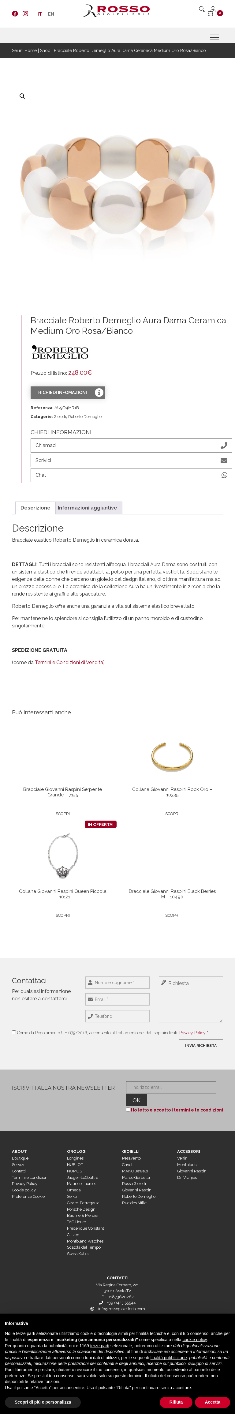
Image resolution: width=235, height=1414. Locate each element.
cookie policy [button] (194, 1339)
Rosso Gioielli (134, 1173)
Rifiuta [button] (176, 1402)
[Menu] (215, 37)
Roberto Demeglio (85, 416)
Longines (75, 1147)
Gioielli (60, 416)
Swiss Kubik (78, 1243)
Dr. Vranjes (187, 1166)
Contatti (19, 1160)
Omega (74, 1179)
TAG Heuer (76, 1211)
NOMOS (74, 1160)
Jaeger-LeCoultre (82, 1166)
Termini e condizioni (30, 1166)
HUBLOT (75, 1154)
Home (30, 50)
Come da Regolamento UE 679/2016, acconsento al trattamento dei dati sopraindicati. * (112, 1033)
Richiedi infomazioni (62, 392)
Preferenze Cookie (28, 1185)
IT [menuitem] (40, 14)
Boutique (20, 1147)
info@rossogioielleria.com (121, 1298)
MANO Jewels (135, 1160)
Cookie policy (24, 1179)
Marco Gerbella (136, 1166)
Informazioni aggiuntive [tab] (87, 505)
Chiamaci (131, 445)
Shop (45, 50)
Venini (182, 1147)
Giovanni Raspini (137, 1179)
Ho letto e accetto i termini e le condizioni (175, 1099)
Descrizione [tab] (35, 505)
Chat (131, 473)
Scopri (63, 811)
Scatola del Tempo (84, 1237)
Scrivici (131, 459)
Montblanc (187, 1154)
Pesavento (131, 1147)
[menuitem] (40, 14)
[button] (22, 96)
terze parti (99, 1345)
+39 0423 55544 (121, 1292)
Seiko (72, 1185)
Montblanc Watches (85, 1230)
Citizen (73, 1224)
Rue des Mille (134, 1192)
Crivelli (128, 1154)
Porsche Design (81, 1198)
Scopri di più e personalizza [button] (43, 1402)
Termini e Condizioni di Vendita (69, 660)
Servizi (18, 1154)
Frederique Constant (85, 1217)
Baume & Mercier (83, 1205)
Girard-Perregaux (83, 1192)
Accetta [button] (212, 1402)
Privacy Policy (192, 1033)
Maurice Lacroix (81, 1173)
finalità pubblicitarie (168, 1357)
